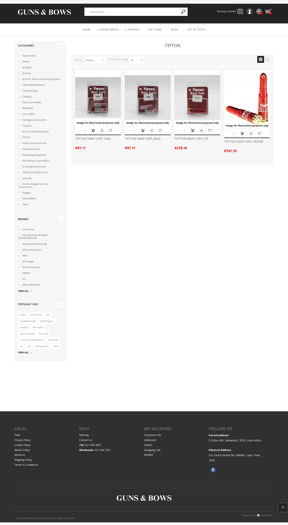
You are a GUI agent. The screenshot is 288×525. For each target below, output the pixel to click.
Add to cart (93, 133)
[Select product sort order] (95, 62)
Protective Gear (31, 151)
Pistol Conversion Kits (34, 145)
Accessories (29, 58)
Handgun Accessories (34, 122)
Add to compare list (101, 133)
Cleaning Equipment (33, 87)
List (267, 62)
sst (29, 348)
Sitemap (84, 437)
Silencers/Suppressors (35, 174)
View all (23, 293)
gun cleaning (27, 336)
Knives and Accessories (35, 134)
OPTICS (26, 140)
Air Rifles (27, 70)
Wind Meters (29, 201)
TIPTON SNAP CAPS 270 (191, 141)
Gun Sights (28, 116)
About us (19, 457)
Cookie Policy (22, 447)
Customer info (152, 437)
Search (183, 13)
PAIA (17, 437)
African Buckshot (31, 252)
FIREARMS (27, 110)
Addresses (150, 442)
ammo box (36, 317)
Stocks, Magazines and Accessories (33, 188)
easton (24, 330)
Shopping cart (267, 13)
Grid (260, 62)
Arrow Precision (31, 269)
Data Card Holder (32, 105)
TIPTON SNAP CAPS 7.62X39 (243, 144)
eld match (38, 330)
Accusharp (28, 232)
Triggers (26, 195)
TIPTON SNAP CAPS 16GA (93, 141)
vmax (56, 348)
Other (25, 207)
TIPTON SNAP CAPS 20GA (142, 141)
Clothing (26, 99)
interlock (53, 342)
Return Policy (22, 452)
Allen (25, 258)
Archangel (28, 264)
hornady (43, 336)
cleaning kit (46, 323)
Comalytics (264, 517)
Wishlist (148, 457)
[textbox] (131, 13)
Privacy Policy (22, 442)
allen (23, 317)
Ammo (25, 64)
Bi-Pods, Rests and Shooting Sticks (41, 81)
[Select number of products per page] (136, 62)
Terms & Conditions (26, 467)
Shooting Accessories (34, 169)
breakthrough (28, 323)
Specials (27, 180)
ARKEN (26, 275)
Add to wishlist (110, 133)
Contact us (85, 442)
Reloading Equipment (34, 157)
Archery (26, 75)
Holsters (27, 128)
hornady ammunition (32, 342)
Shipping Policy (23, 462)
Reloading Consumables (36, 163)
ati (47, 317)
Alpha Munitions (31, 287)
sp (21, 348)
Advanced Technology (34, 246)
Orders (148, 447)
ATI (24, 281)
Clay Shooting (30, 93)
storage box (42, 348)
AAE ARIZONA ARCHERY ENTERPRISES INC (33, 239)
